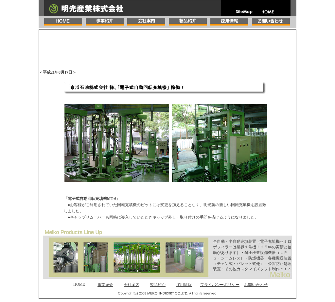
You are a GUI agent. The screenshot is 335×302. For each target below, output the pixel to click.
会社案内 (131, 284)
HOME (79, 284)
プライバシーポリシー (219, 284)
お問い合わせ (256, 284)
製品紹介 (158, 284)
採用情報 (184, 284)
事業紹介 (105, 284)
